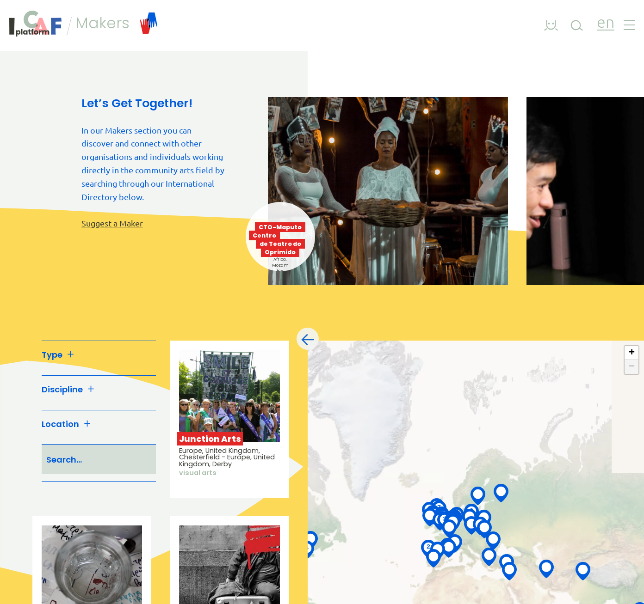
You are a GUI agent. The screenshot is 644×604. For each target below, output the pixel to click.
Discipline (68, 390)
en (605, 23)
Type (58, 355)
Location (66, 424)
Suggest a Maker (112, 223)
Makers (116, 23)
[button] (429, 516)
